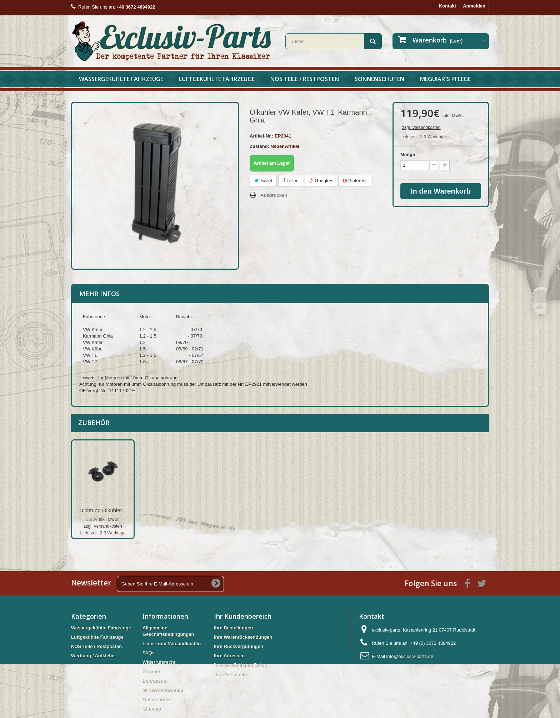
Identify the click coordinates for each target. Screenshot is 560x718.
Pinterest (354, 180)
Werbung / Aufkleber (93, 655)
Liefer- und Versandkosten (171, 643)
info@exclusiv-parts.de (409, 656)
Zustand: (259, 146)
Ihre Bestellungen (233, 627)
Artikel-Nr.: (261, 136)
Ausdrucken (273, 195)
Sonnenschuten (379, 79)
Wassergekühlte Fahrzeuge (121, 79)
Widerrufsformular (162, 690)
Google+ (320, 180)
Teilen (291, 180)
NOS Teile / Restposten (304, 79)
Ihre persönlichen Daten (240, 665)
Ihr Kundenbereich (242, 616)
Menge (407, 154)
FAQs (148, 652)
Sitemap (151, 708)
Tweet (263, 180)
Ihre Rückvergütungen (238, 646)
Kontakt (447, 6)
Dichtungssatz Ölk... (102, 510)
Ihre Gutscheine (231, 674)
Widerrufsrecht (158, 662)
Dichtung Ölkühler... (173, 510)
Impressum (154, 680)
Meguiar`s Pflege (445, 79)
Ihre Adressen (229, 655)
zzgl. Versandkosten (421, 127)
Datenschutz (156, 699)
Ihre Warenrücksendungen (243, 637)
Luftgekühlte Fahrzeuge (217, 79)
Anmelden (474, 6)
